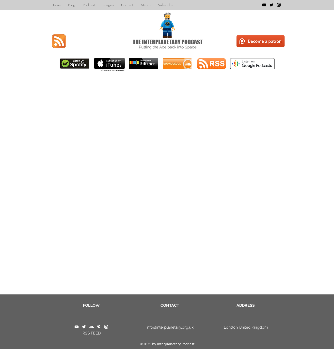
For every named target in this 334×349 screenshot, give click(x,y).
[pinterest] (98, 326)
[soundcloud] (91, 326)
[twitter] (271, 4)
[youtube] (264, 4)
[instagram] (278, 4)
